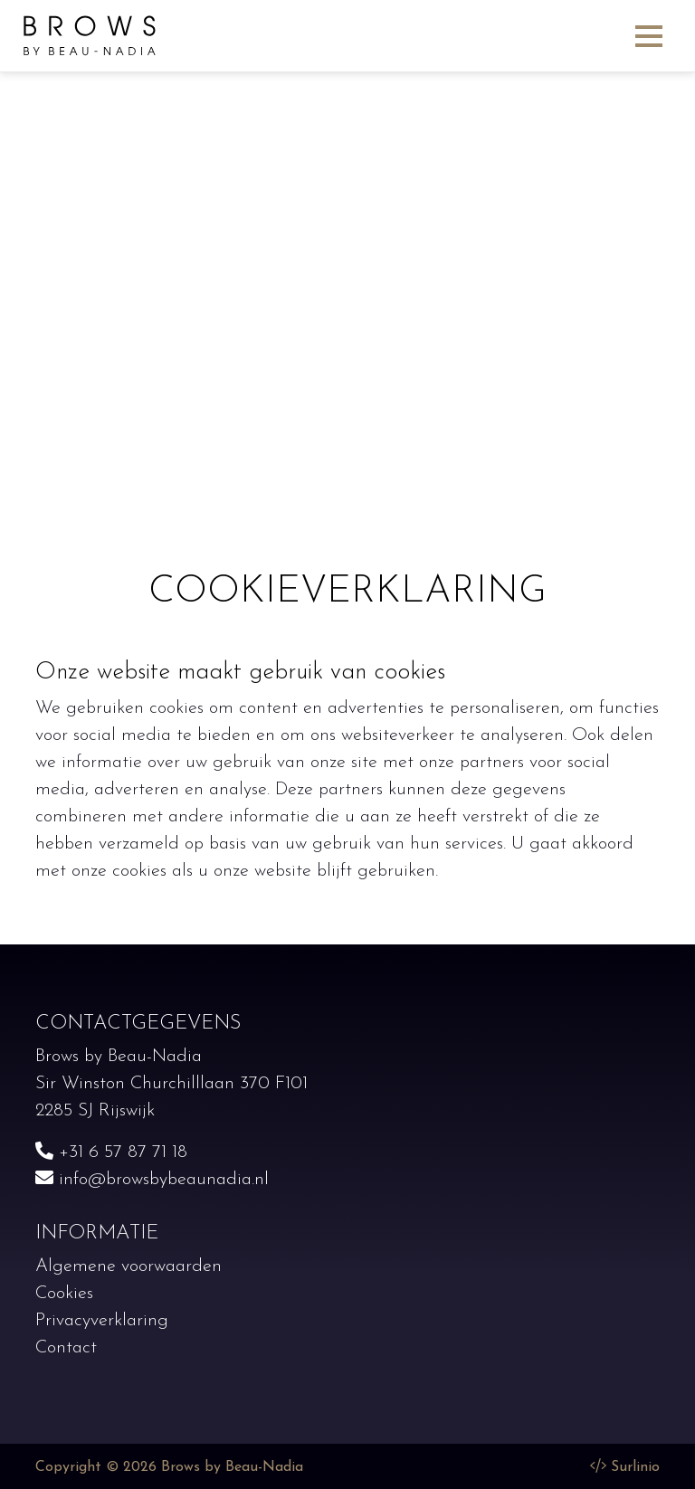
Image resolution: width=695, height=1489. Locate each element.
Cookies (64, 1294)
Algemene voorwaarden (128, 1266)
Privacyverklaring (101, 1321)
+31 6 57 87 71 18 (111, 1152)
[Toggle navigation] (648, 35)
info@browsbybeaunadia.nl (152, 1180)
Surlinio (635, 1467)
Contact (66, 1348)
